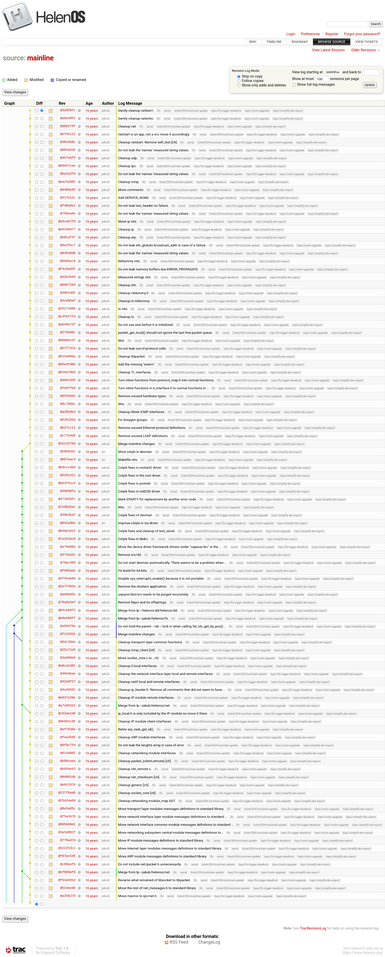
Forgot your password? (362, 34)
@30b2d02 (67, 293)
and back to (360, 72)
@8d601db (67, 777)
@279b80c (67, 332)
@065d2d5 (67, 150)
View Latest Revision (328, 50)
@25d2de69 (66, 801)
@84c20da (67, 642)
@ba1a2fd (67, 174)
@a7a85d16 (66, 705)
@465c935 (67, 380)
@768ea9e (67, 213)
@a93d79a (67, 626)
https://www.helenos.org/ (363, 953)
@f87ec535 (66, 856)
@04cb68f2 (66, 610)
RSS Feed (179, 942)
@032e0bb (67, 523)
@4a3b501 (67, 689)
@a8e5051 (67, 118)
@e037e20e (66, 697)
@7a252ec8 (66, 539)
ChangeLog (209, 942)
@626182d (67, 419)
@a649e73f (66, 324)
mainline (40, 58)
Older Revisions (363, 50)
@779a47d (67, 840)
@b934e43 (67, 769)
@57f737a (67, 348)
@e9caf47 (67, 237)
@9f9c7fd (67, 745)
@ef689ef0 (66, 872)
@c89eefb (67, 864)
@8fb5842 (67, 396)
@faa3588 (67, 737)
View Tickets (366, 42)
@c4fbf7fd (66, 316)
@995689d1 (66, 824)
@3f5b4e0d (66, 578)
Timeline (274, 42)
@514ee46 (67, 888)
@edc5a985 (66, 182)
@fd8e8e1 (67, 205)
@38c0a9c (67, 142)
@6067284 (67, 285)
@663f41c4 (66, 483)
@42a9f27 (67, 681)
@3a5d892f (66, 832)
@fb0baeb (67, 570)
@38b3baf (67, 515)
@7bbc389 (67, 562)
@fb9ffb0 (67, 388)
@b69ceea (67, 761)
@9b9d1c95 (66, 721)
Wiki (252, 42)
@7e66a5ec (66, 507)
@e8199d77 (66, 229)
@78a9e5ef (66, 602)
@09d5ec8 (67, 261)
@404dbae (67, 674)
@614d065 (67, 753)
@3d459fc (67, 110)
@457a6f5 (67, 158)
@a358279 (67, 896)
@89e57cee (66, 166)
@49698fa (67, 491)
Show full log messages (314, 84)
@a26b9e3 (67, 412)
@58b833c (67, 451)
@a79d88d (67, 546)
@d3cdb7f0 (66, 221)
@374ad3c (67, 554)
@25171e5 (67, 650)
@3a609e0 (67, 658)
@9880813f (66, 340)
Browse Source (331, 42)
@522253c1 (66, 848)
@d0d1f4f (67, 126)
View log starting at (317, 72)
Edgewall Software (55, 953)
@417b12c (67, 197)
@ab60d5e (67, 594)
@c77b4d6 (67, 436)
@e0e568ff (66, 618)
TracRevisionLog (313, 928)
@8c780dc (67, 404)
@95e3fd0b (66, 364)
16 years (91, 110)
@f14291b (67, 634)
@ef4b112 (67, 134)
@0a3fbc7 (67, 245)
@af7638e (67, 729)
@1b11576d (66, 443)
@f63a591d (66, 880)
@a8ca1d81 (66, 666)
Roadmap (300, 42)
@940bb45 (67, 189)
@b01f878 (67, 785)
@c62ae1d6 (66, 713)
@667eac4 (67, 459)
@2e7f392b (66, 586)
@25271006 (66, 309)
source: (14, 58)
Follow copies (250, 81)
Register (332, 34)
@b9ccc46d (66, 467)
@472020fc (66, 499)
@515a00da (66, 356)
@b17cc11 (67, 427)
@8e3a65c (67, 808)
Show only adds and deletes (261, 85)
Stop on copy (250, 76)
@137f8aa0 (66, 793)
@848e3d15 (66, 531)
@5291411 (67, 475)
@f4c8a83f (66, 269)
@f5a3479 (67, 816)
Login (290, 34)
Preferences (310, 34)
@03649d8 (67, 253)
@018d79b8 (66, 372)
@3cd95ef (67, 301)
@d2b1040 (67, 277)
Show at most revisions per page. (326, 79)
